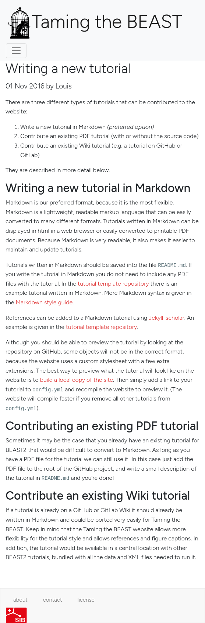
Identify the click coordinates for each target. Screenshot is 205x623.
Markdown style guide (44, 302)
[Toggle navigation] (16, 50)
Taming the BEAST (94, 23)
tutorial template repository (113, 283)
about (20, 600)
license (86, 600)
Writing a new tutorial (68, 68)
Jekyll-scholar (166, 317)
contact (52, 600)
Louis (64, 86)
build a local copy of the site (76, 379)
